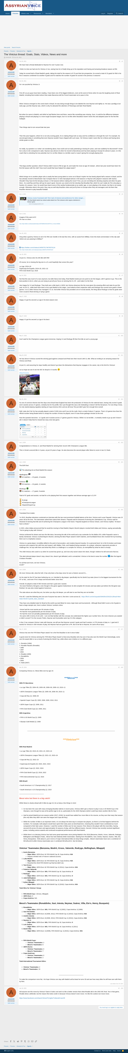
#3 (122, 194)
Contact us (97, 1050)
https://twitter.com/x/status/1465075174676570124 (37, 247)
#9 (122, 316)
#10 (122, 335)
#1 (122, 61)
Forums (15, 13)
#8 (122, 296)
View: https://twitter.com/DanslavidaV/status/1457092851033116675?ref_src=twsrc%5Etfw (39, 223)
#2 (122, 81)
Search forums (16, 47)
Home (7, 13)
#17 (122, 629)
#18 (122, 667)
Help (114, 1050)
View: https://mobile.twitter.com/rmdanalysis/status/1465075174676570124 (36, 249)
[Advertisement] (64, 30)
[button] (30, 13)
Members (49, 13)
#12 (122, 399)
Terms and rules (106, 1050)
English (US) (9, 1050)
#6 (122, 254)
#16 (122, 569)
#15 (122, 509)
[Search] (119, 13)
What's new (25, 13)
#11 (122, 355)
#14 (122, 462)
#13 (122, 442)
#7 (122, 275)
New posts (7, 47)
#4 (122, 213)
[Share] (119, 61)
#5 (122, 233)
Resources (37, 13)
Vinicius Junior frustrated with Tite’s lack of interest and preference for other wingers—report (58, 198)
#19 (122, 988)
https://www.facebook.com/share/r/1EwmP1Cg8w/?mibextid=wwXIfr (42, 998)
